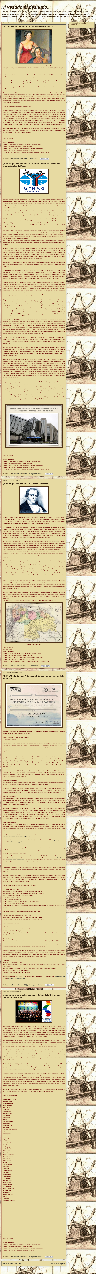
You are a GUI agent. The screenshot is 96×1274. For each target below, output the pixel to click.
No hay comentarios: (35, 474)
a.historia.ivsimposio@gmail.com (16, 842)
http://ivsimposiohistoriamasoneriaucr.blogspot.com (16, 836)
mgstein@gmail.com (58, 840)
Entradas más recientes (12, 1264)
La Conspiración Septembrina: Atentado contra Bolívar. (28, 26)
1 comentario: (33, 158)
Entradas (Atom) (38, 1269)
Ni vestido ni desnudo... (26, 7)
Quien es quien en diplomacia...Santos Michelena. (26, 484)
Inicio (36, 1264)
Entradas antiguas (58, 1264)
